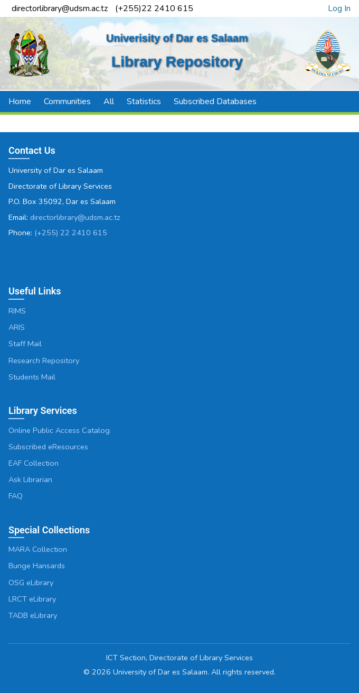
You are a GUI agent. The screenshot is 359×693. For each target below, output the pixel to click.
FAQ (15, 496)
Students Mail (31, 377)
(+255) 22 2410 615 (70, 232)
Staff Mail (25, 343)
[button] (344, 101)
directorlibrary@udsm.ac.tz (75, 217)
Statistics (144, 101)
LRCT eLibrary (32, 599)
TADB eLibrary (32, 615)
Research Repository (43, 360)
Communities (67, 101)
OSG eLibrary (30, 582)
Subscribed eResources (48, 446)
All (108, 101)
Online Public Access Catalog (59, 430)
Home (19, 101)
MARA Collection (37, 549)
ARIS (16, 327)
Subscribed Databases (215, 101)
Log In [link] (339, 8)
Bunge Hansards (36, 565)
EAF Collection (33, 463)
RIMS (17, 311)
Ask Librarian (30, 479)
